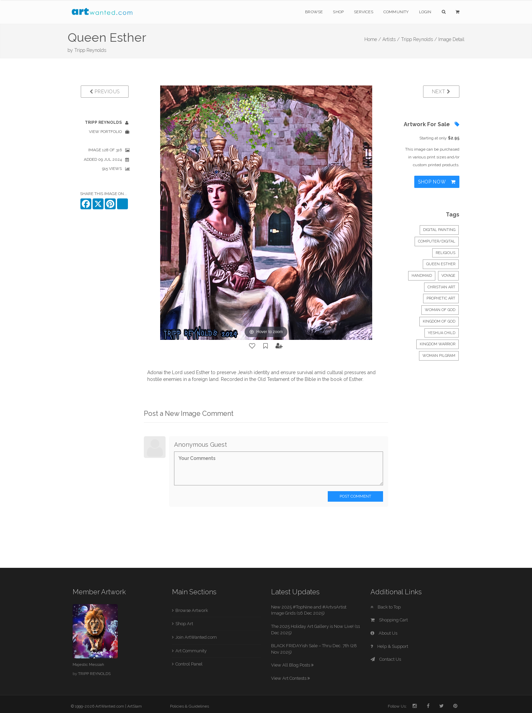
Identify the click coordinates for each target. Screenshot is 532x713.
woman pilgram (438, 355)
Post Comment (355, 496)
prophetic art (440, 298)
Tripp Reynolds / (419, 39)
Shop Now (437, 182)
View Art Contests (290, 678)
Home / (372, 39)
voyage (448, 275)
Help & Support (389, 646)
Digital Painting (439, 230)
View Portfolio (105, 131)
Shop (338, 11)
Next (441, 91)
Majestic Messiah (88, 664)
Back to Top (385, 607)
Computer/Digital (436, 241)
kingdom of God (439, 321)
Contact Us (385, 659)
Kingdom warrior (437, 344)
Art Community (191, 650)
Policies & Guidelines (189, 706)
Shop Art (184, 623)
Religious (445, 253)
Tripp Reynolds (90, 50)
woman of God (440, 310)
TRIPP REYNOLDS (94, 673)
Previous (105, 91)
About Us (383, 633)
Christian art (441, 287)
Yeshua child (441, 333)
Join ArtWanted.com (196, 637)
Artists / (391, 39)
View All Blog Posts (292, 665)
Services (363, 11)
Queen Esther (440, 264)
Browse (314, 11)
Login (425, 11)
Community (396, 11)
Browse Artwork (191, 610)
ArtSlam (134, 706)
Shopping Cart (389, 619)
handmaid (422, 275)
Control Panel (189, 664)
